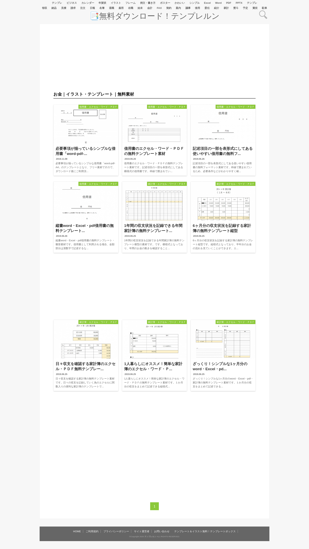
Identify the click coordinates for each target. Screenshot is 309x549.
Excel (207, 2)
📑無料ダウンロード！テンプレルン (154, 16)
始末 (140, 8)
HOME (77, 531)
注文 (82, 8)
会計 (149, 8)
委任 (207, 8)
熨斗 (235, 8)
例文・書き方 (147, 2)
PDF (228, 2)
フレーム (130, 2)
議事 (188, 8)
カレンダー (87, 2)
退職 (111, 8)
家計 (226, 8)
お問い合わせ (161, 531)
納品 (54, 8)
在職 (130, 8)
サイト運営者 (141, 531)
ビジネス (72, 2)
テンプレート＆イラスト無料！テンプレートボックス (205, 531)
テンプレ (57, 2)
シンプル (194, 2)
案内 (178, 8)
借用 (197, 8)
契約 (168, 8)
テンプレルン (150, 536)
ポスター (165, 2)
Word (218, 2)
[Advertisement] (22, 142)
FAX (159, 8)
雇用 (121, 8)
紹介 (216, 8)
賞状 (255, 8)
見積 (63, 8)
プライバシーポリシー (116, 531)
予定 (245, 8)
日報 (92, 8)
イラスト (116, 2)
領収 (44, 8)
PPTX (239, 2)
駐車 (264, 8)
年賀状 (102, 2)
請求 (73, 8)
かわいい (180, 2)
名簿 (101, 8)
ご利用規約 (92, 531)
